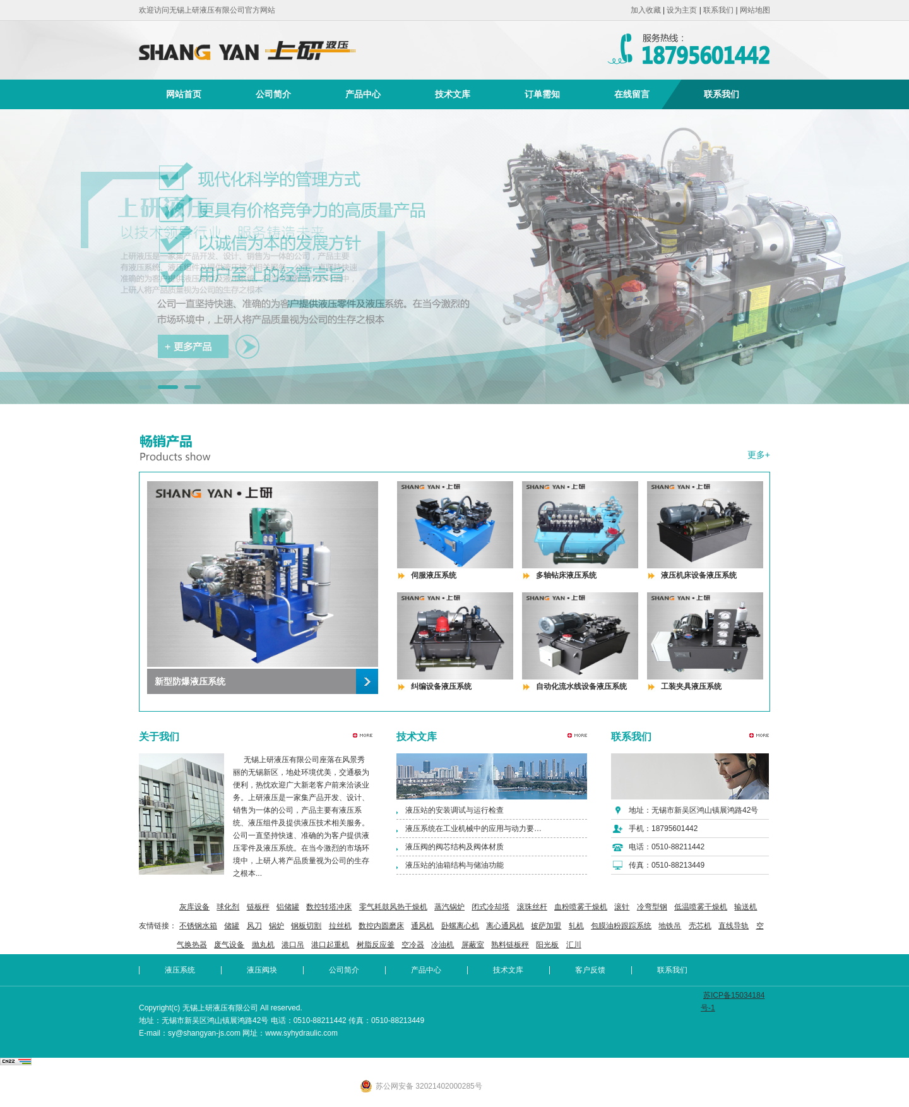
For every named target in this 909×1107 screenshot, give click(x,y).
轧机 (576, 925)
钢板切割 (306, 925)
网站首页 (183, 94)
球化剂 (228, 906)
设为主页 (682, 10)
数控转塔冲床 (329, 906)
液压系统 (180, 970)
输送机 (745, 906)
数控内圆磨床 (381, 925)
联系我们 (718, 10)
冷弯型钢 (652, 906)
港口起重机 (330, 944)
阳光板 (547, 944)
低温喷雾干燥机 (700, 906)
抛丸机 (263, 944)
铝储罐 (287, 906)
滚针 (621, 906)
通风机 (422, 925)
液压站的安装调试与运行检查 (454, 810)
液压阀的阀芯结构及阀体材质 (454, 846)
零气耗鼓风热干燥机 (393, 906)
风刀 (254, 925)
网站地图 (755, 10)
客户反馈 (590, 970)
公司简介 (273, 94)
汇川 (573, 944)
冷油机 (442, 944)
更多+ (758, 455)
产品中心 (363, 94)
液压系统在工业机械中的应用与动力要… (473, 828)
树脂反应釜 (376, 944)
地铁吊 (669, 925)
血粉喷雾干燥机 (580, 906)
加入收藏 (646, 10)
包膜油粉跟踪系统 (621, 925)
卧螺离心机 (460, 925)
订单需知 (542, 94)
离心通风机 (505, 925)
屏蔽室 (472, 944)
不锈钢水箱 (198, 925)
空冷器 (412, 944)
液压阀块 (262, 970)
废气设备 (229, 944)
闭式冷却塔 (490, 906)
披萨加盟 (546, 925)
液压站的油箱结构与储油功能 (454, 865)
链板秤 (258, 906)
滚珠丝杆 (532, 906)
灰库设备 (194, 906)
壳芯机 (700, 925)
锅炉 (276, 925)
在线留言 (632, 94)
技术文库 (452, 94)
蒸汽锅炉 (449, 906)
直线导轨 (733, 925)
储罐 (231, 925)
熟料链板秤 (510, 944)
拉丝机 (340, 925)
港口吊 (293, 944)
